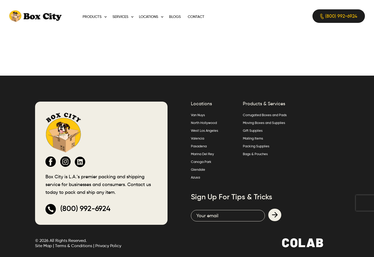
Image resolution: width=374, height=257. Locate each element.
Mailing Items (253, 138)
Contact (196, 16)
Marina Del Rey (202, 154)
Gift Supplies (253, 130)
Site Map (43, 245)
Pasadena (199, 146)
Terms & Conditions (73, 245)
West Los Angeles (204, 130)
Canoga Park (201, 162)
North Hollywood (204, 123)
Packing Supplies (256, 146)
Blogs (175, 16)
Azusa (195, 177)
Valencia (197, 138)
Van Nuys (198, 115)
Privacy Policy (108, 245)
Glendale (198, 169)
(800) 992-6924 (338, 16)
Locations (148, 16)
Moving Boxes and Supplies (264, 123)
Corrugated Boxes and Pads (265, 115)
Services (120, 16)
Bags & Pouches (255, 154)
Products (92, 16)
